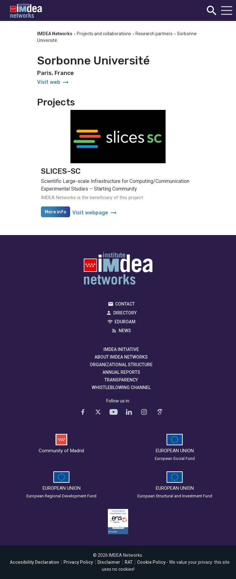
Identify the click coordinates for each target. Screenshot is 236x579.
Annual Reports (121, 372)
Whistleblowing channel (121, 387)
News (125, 330)
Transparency (121, 379)
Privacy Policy (78, 562)
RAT (129, 562)
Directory (125, 312)
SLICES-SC (61, 171)
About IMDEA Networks (121, 357)
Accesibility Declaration (34, 562)
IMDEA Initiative (121, 349)
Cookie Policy (151, 562)
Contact (125, 303)
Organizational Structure (121, 364)
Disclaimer (108, 562)
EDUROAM (125, 321)
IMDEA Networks (118, 270)
